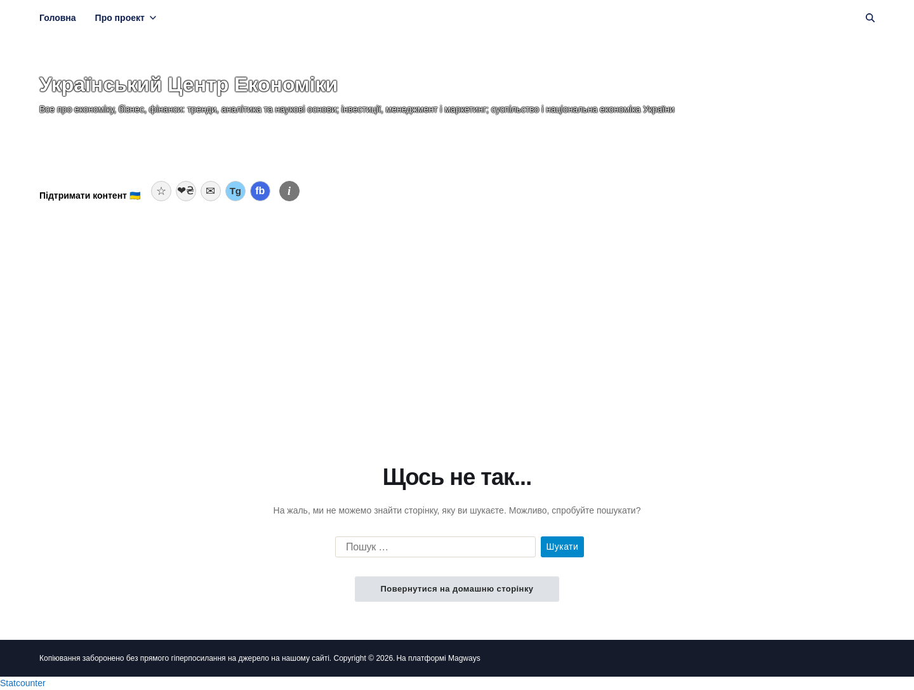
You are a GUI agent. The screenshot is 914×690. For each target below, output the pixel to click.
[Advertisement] (457, 306)
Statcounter (23, 683)
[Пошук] (870, 17)
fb (260, 190)
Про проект (125, 18)
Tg (235, 190)
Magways (464, 658)
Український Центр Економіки (188, 84)
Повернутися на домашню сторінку (456, 589)
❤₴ (185, 191)
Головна (57, 18)
